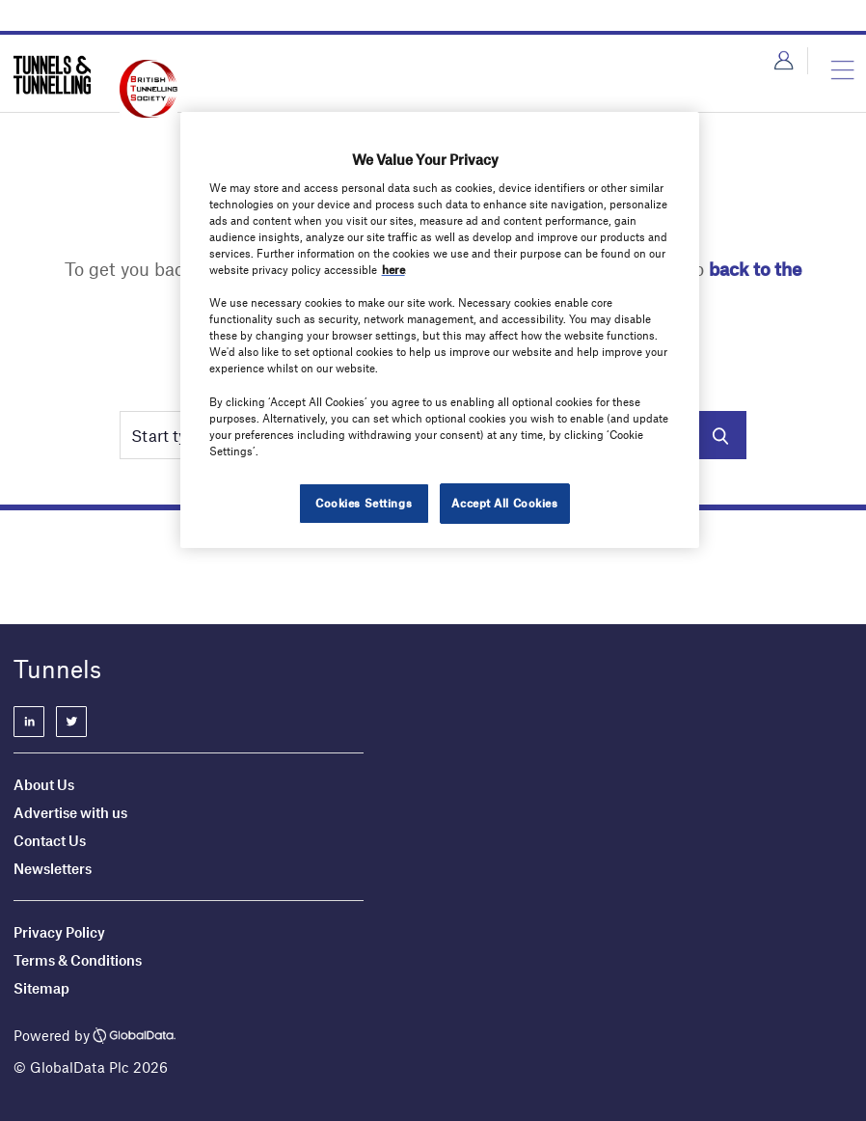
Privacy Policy (59, 932)
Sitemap (41, 988)
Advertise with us (70, 812)
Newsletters (54, 868)
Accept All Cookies (504, 502)
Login (783, 60)
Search (719, 435)
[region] (440, 330)
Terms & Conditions (78, 960)
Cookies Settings (363, 502)
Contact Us (50, 840)
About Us (44, 784)
